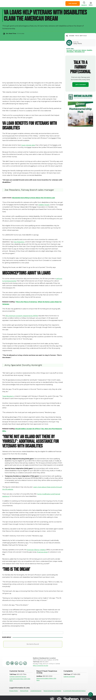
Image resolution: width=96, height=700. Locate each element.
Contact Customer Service (18, 676)
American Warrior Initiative (36, 550)
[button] (90, 3)
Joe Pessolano (19, 242)
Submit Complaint (69, 676)
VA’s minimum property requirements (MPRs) (21, 316)
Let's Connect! (80, 84)
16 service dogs (42, 552)
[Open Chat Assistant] (90, 694)
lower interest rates (28, 145)
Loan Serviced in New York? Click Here (20, 679)
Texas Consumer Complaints (52, 690)
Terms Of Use (24, 690)
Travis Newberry (8, 396)
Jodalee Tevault (43, 205)
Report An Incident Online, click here (46, 679)
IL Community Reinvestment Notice (74, 690)
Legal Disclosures (35, 690)
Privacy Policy (13, 690)
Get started (73, 3)
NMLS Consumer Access (40, 665)
